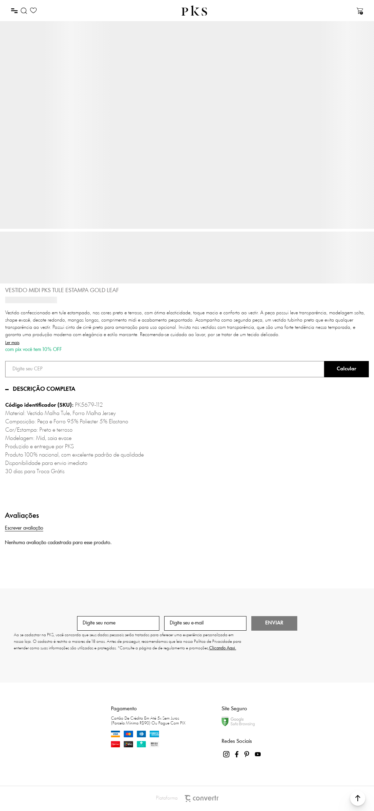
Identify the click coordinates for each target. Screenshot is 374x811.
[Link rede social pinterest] (247, 754)
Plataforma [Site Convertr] (187, 798)
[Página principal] (194, 11)
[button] (357, 798)
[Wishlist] (33, 10)
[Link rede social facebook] (237, 754)
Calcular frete (346, 369)
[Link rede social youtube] (258, 754)
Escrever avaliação (24, 528)
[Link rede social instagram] (227, 754)
